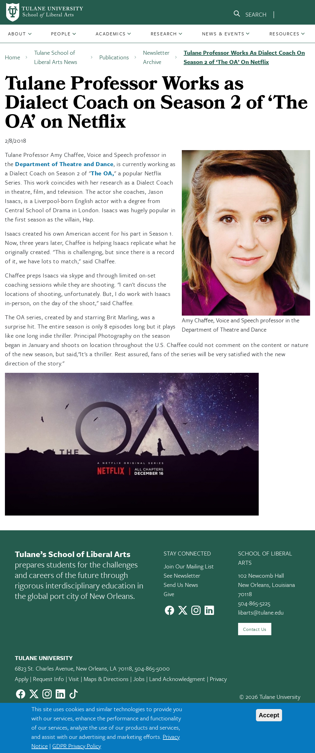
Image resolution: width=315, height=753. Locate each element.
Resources (284, 33)
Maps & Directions (106, 679)
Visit (74, 679)
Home (12, 57)
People (61, 33)
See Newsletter (182, 575)
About (17, 33)
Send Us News (181, 584)
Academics (111, 33)
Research (164, 33)
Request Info (48, 679)
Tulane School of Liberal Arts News (55, 57)
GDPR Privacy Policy (76, 746)
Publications (114, 57)
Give (169, 594)
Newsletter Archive (156, 57)
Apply (21, 679)
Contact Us (254, 629)
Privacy (218, 679)
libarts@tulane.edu (261, 612)
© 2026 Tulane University (269, 696)
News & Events (223, 33)
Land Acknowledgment (177, 679)
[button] (17, 34)
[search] (249, 15)
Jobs (139, 679)
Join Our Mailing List (189, 566)
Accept (269, 715)
